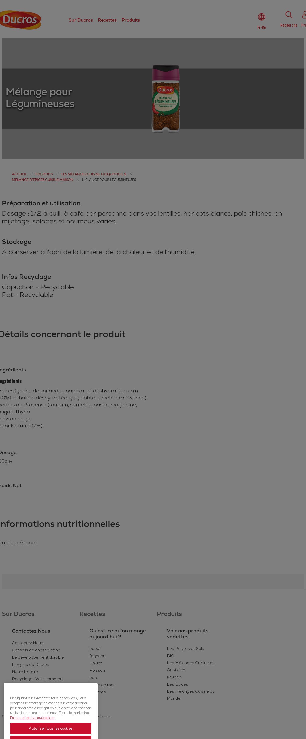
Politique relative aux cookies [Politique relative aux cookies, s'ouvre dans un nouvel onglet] (32, 729)
